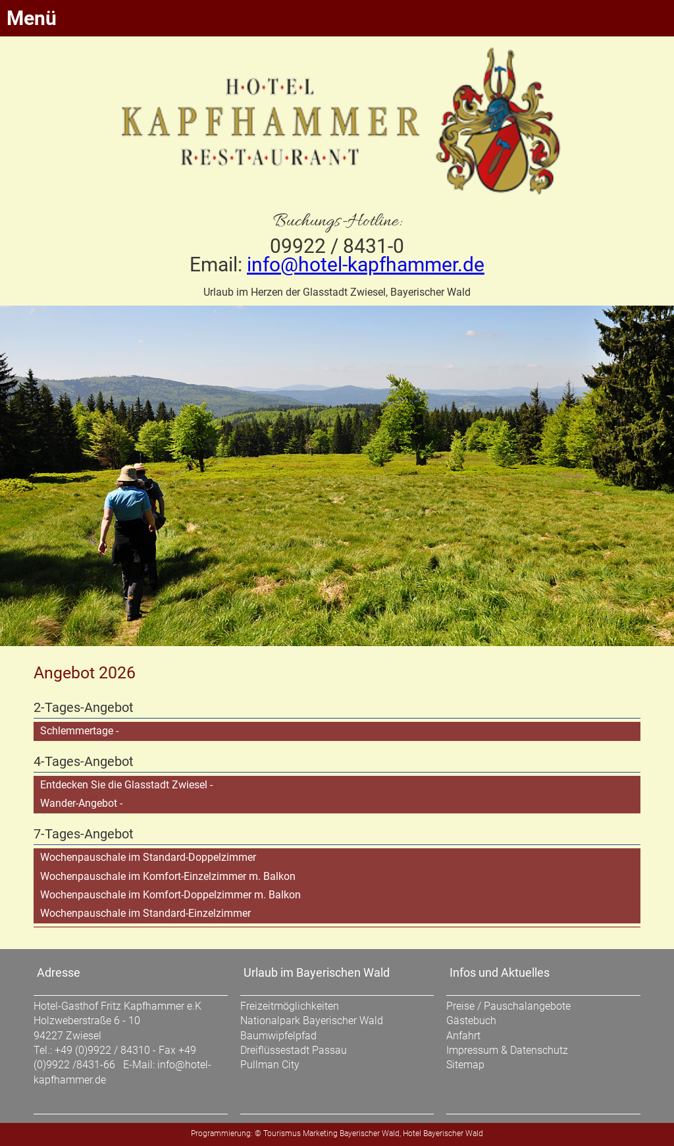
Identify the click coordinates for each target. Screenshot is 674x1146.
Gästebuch (471, 1020)
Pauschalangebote (527, 1006)
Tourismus (282, 1133)
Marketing (320, 1133)
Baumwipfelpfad (278, 1035)
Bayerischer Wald (370, 1133)
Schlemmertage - (79, 730)
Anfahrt (463, 1035)
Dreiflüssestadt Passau (293, 1050)
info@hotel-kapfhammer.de (365, 264)
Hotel (412, 1133)
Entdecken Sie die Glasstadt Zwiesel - (126, 784)
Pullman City (269, 1064)
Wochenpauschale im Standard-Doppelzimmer (148, 857)
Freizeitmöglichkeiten (289, 1006)
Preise (460, 1006)
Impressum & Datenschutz (507, 1050)
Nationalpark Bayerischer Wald (311, 1020)
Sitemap (465, 1064)
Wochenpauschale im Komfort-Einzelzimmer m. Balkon (168, 876)
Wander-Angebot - (81, 803)
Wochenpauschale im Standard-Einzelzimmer (145, 913)
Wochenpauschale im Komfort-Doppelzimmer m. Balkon (170, 894)
